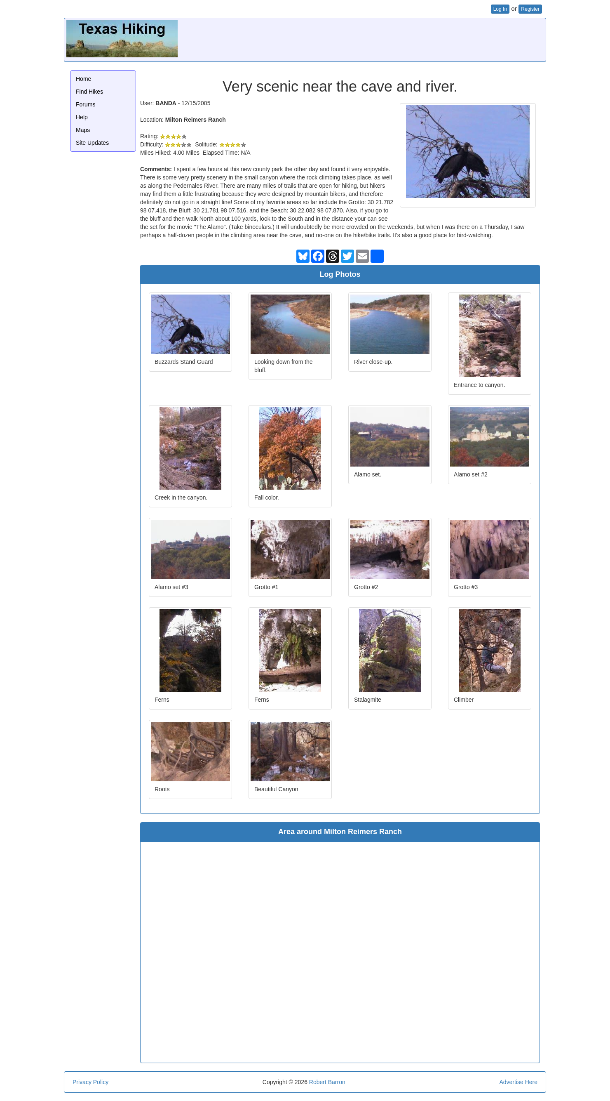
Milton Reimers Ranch (195, 119)
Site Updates (92, 142)
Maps (83, 130)
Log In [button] (500, 9)
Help (82, 117)
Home (83, 78)
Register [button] (530, 9)
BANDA (165, 103)
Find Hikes (89, 91)
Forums (85, 104)
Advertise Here (518, 1082)
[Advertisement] (394, 38)
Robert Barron (327, 1082)
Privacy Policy (90, 1082)
